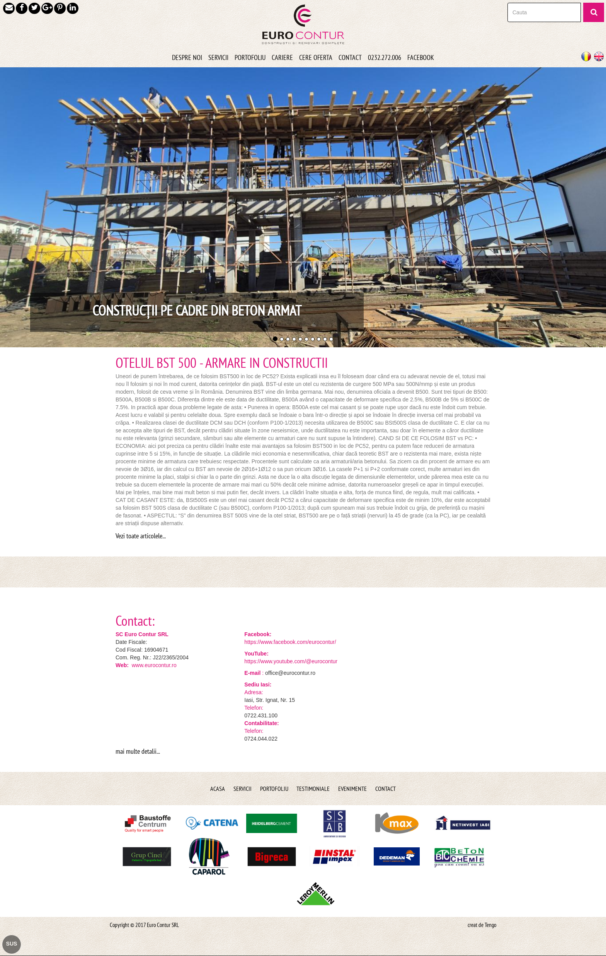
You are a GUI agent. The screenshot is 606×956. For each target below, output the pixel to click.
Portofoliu (274, 788)
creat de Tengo (482, 925)
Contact (385, 788)
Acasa (217, 788)
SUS (11, 944)
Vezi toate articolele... (141, 535)
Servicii (242, 788)
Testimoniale (313, 788)
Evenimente (352, 788)
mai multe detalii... (138, 751)
